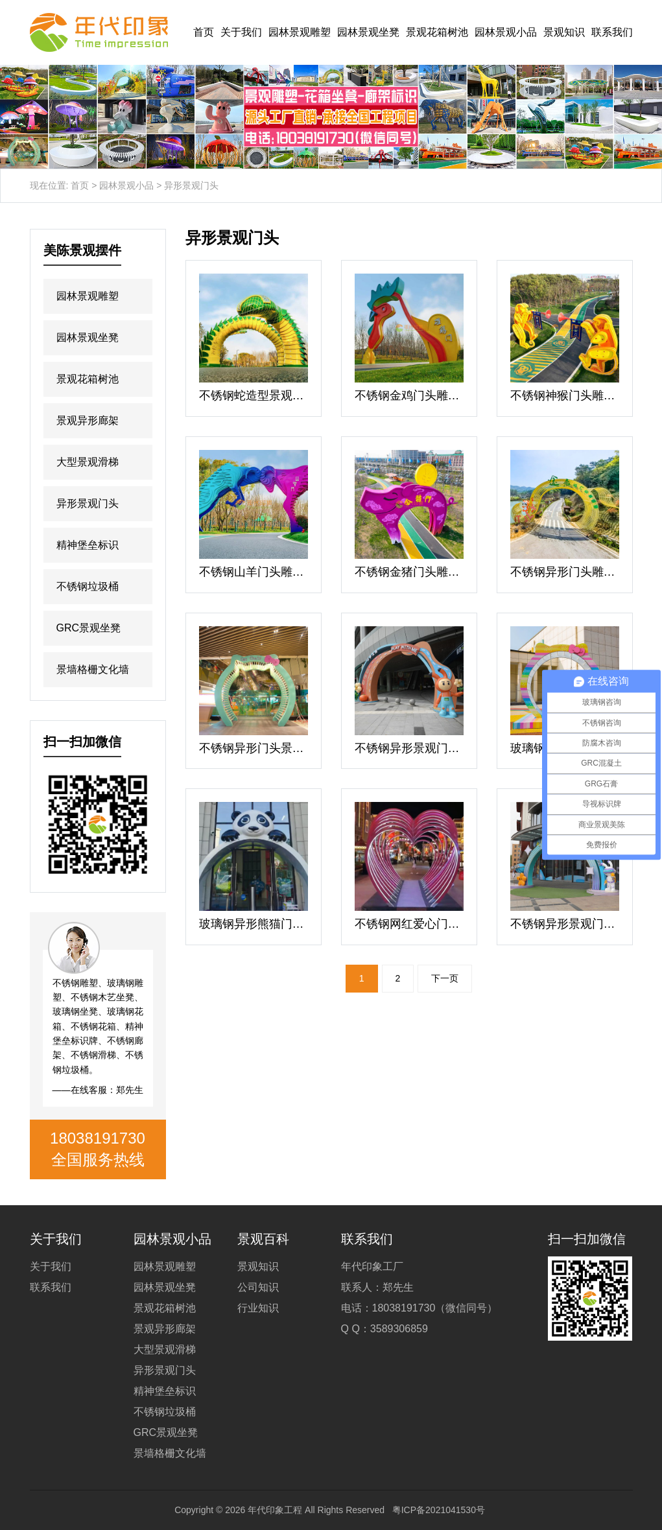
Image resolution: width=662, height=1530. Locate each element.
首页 (203, 32)
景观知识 (564, 32)
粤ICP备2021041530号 (438, 1510)
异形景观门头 (87, 503)
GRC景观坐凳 (88, 627)
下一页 (444, 978)
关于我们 (241, 32)
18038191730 (97, 1138)
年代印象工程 (275, 1510)
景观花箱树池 (437, 32)
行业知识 (258, 1307)
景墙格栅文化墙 (92, 669)
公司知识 (258, 1287)
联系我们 (612, 32)
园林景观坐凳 (368, 32)
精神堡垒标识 (87, 544)
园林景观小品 (506, 32)
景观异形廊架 (87, 420)
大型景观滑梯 (87, 461)
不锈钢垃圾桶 (87, 586)
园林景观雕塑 (299, 32)
